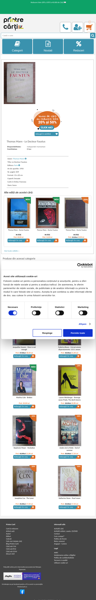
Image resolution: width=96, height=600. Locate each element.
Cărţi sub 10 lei (11, 551)
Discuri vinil (10, 554)
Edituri (8, 536)
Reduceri (79, 46)
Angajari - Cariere (60, 544)
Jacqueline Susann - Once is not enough (24, 348)
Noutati (48, 46)
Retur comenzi (59, 541)
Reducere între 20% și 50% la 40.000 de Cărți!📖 (48, 2)
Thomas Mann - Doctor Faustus (18, 230)
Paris (17, 165)
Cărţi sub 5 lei (11, 546)
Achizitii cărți (58, 529)
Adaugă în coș (18, 240)
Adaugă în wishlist (46, 134)
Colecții (9, 539)
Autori (8, 534)
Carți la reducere (12, 529)
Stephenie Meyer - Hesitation (24, 448)
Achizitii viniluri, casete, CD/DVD (66, 531)
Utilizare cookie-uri (61, 563)
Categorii (17, 46)
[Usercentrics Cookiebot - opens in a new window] (79, 265)
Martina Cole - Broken (24, 397)
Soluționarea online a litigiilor (65, 555)
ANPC (56, 553)
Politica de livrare (60, 539)
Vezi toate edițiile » (11, 251)
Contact (57, 534)
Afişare (83, 324)
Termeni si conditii (60, 560)
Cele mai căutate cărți (14, 541)
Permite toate (78, 333)
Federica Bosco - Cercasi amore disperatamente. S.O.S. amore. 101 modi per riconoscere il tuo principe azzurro (69, 351)
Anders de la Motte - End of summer (69, 449)
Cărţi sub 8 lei (11, 549)
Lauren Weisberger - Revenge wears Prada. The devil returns (69, 398)
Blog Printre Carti (12, 544)
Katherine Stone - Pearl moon (69, 498)
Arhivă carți (10, 531)
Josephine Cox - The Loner (24, 498)
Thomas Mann (19, 159)
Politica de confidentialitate (64, 558)
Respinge (47, 333)
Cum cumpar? (59, 536)
